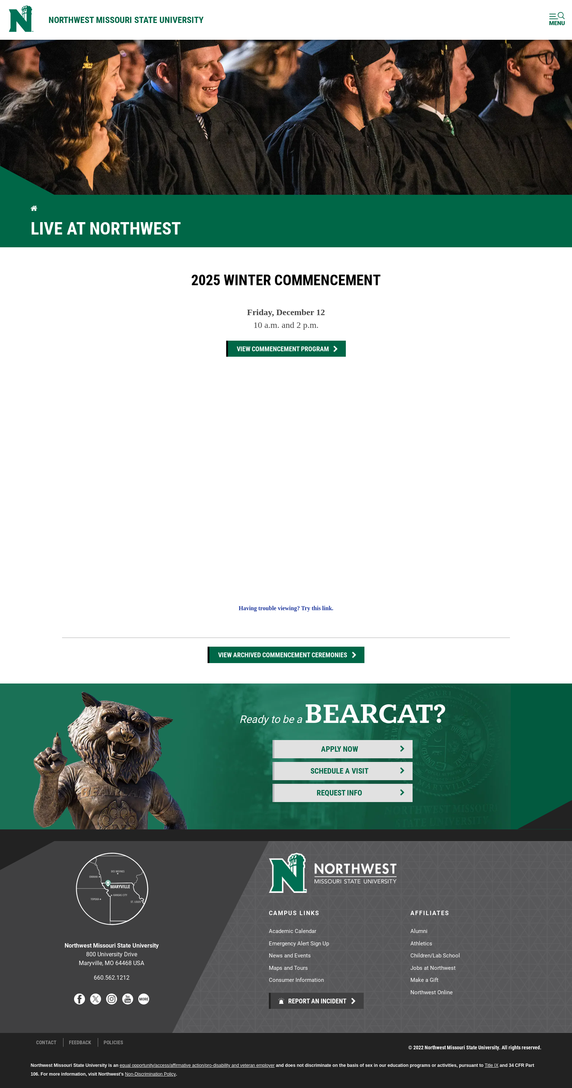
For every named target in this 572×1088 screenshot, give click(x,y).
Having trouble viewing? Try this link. (286, 608)
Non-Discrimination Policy (150, 1074)
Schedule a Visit (339, 771)
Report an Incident (312, 1000)
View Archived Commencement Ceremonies (282, 654)
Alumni (419, 930)
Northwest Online (431, 992)
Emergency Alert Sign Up (299, 943)
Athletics (421, 943)
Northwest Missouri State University (126, 20)
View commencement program (283, 348)
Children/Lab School (435, 955)
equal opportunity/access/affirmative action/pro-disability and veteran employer (197, 1065)
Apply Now (339, 749)
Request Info (339, 792)
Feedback (80, 1042)
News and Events (290, 955)
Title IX (492, 1065)
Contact (46, 1042)
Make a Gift (424, 979)
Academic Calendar (292, 930)
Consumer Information (296, 979)
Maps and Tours (288, 967)
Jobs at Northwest (433, 967)
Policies (113, 1042)
